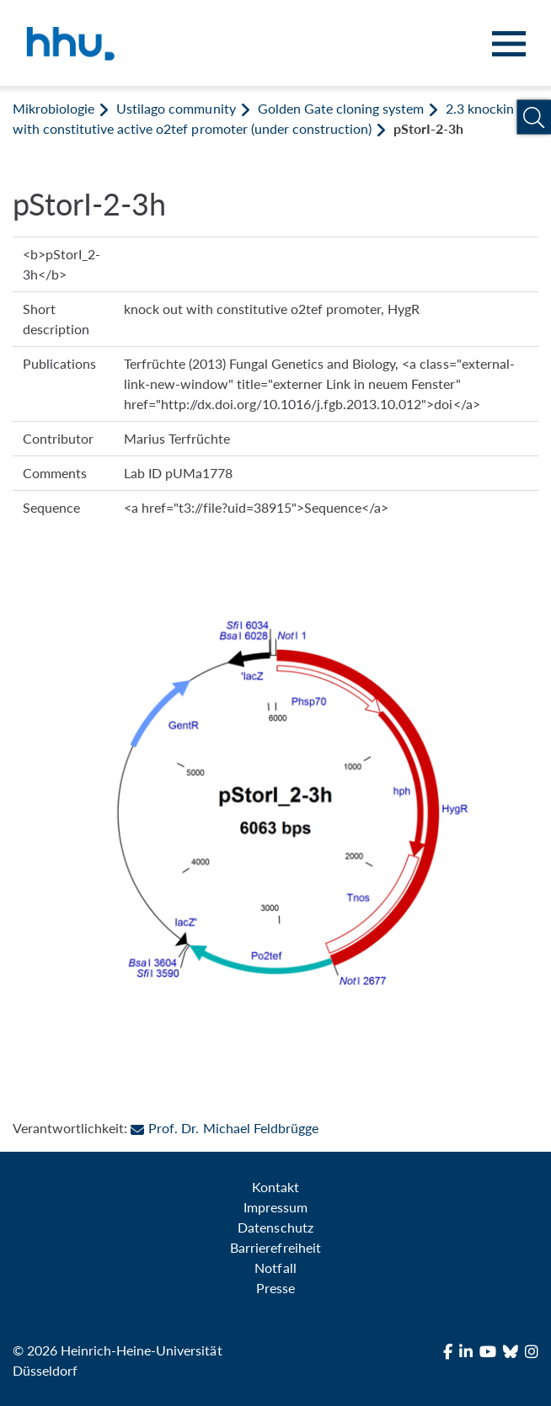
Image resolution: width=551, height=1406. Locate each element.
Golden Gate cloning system (341, 108)
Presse (275, 1288)
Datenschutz (275, 1227)
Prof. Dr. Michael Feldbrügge (224, 1128)
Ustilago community (175, 108)
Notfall (275, 1268)
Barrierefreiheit (275, 1247)
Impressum (275, 1207)
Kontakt (275, 1187)
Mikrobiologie (53, 108)
